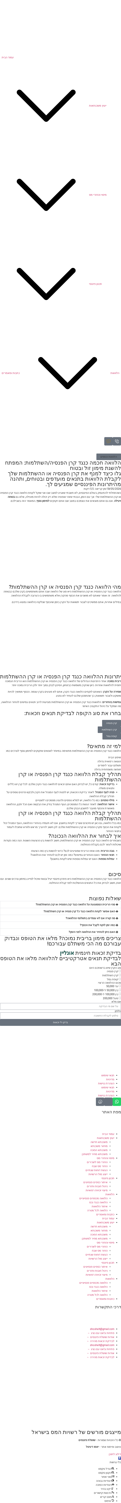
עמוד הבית (108, 1134)
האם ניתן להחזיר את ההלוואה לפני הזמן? (92, 932)
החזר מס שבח (100, 1166)
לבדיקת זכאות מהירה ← (100, 1341)
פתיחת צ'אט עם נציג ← (101, 1333)
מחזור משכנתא (99, 1146)
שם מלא (116, 1001)
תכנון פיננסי (107, 1178)
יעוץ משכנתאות (105, 1138)
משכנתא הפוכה (99, 1150)
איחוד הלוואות (100, 1206)
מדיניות (110, 1079)
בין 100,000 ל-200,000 (105, 994)
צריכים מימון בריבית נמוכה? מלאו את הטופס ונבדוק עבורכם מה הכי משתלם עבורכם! (62, 941)
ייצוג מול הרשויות (98, 1174)
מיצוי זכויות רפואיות (97, 1190)
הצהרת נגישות (106, 1083)
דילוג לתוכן (115, 1454)
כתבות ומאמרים (105, 1214)
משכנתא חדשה (99, 1142)
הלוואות (109, 1194)
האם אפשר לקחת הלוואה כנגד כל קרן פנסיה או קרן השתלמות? (79, 911)
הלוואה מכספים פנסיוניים (93, 1198)
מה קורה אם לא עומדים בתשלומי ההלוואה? (90, 918)
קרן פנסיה (112, 971)
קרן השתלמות (110, 975)
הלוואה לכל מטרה (97, 1210)
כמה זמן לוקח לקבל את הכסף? (97, 925)
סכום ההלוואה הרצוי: (109, 982)
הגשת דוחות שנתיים (97, 1170)
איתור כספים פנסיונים (95, 1182)
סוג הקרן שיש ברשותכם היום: (105, 968)
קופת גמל (112, 979)
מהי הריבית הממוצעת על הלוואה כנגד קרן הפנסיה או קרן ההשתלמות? (75, 904)
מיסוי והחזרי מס (105, 1158)
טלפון (118, 1011)
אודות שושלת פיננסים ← (100, 1337)
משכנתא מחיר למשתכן (95, 1154)
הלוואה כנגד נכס (98, 1202)
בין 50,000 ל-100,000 (106, 990)
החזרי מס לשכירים (97, 1162)
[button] (108, 457)
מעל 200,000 (110, 998)
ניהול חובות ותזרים (97, 1186)
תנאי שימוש (107, 1075)
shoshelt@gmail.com (102, 1329)
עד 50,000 (112, 986)
